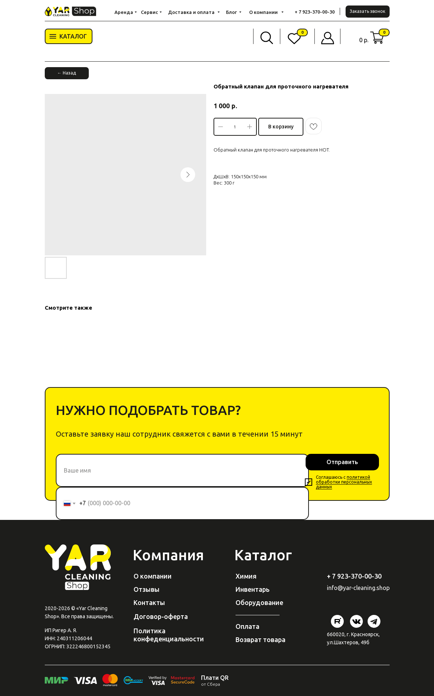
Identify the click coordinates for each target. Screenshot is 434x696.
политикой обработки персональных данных (344, 482)
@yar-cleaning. (357, 587)
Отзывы (147, 589)
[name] (182, 470)
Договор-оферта (161, 616)
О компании (153, 576)
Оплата (247, 626)
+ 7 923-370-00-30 (315, 11)
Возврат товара (260, 639)
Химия (246, 576)
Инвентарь (253, 589)
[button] (368, 12)
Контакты (149, 602)
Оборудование (259, 602)
